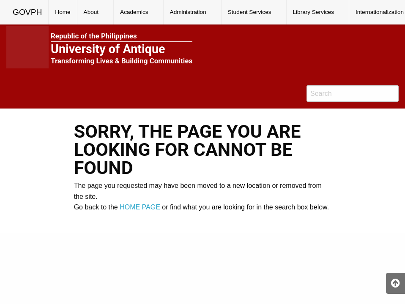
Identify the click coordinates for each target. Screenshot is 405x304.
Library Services (313, 12)
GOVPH (27, 12)
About (91, 12)
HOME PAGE (140, 207)
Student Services (249, 12)
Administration (188, 12)
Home (62, 12)
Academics (134, 12)
